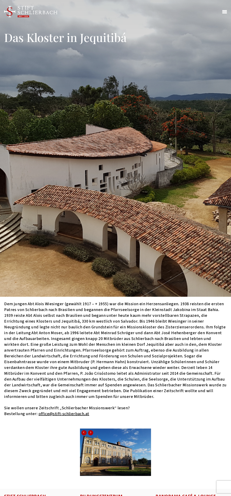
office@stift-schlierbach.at (64, 414)
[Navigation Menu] (224, 12)
